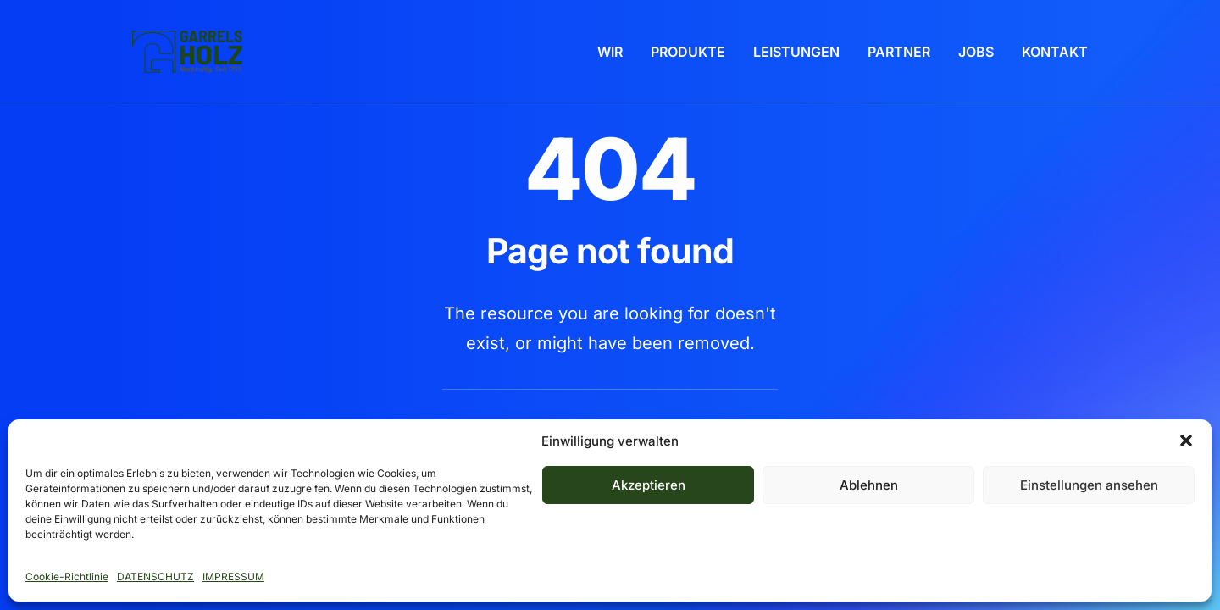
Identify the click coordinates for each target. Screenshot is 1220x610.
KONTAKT (1055, 51)
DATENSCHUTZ (155, 576)
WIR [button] (610, 51)
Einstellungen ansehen (1089, 485)
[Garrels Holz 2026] (187, 51)
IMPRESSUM (233, 576)
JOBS (976, 51)
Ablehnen (869, 485)
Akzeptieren (648, 485)
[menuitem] (616, 51)
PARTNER (899, 51)
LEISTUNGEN (796, 51)
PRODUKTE (688, 51)
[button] (1186, 440)
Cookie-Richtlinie (66, 576)
